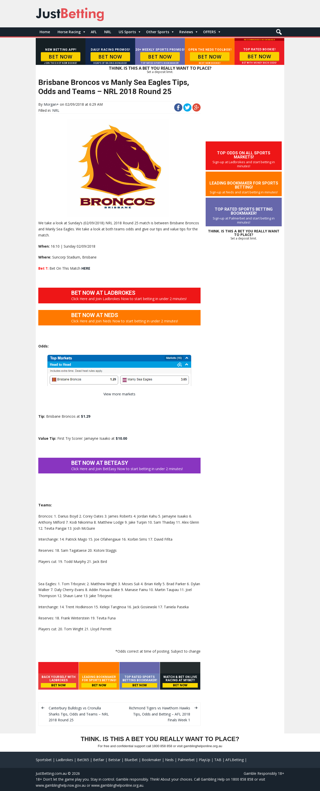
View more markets (119, 394)
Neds (169, 759)
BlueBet (131, 759)
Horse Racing (69, 31)
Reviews (186, 31)
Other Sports (157, 31)
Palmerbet (186, 759)
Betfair (98, 759)
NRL (107, 31)
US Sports (127, 31)
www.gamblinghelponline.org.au (117, 785)
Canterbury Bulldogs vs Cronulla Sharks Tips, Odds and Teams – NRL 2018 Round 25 (79, 714)
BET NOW (60, 56)
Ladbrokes (64, 759)
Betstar (114, 759)
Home (45, 31)
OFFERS (209, 31)
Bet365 (83, 759)
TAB (217, 759)
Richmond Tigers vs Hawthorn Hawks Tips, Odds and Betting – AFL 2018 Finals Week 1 (159, 714)
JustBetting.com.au (51, 773)
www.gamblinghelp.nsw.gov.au (61, 785)
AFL (94, 31)
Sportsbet (44, 759)
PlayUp (204, 759)
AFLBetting (234, 759)
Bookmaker (151, 759)
